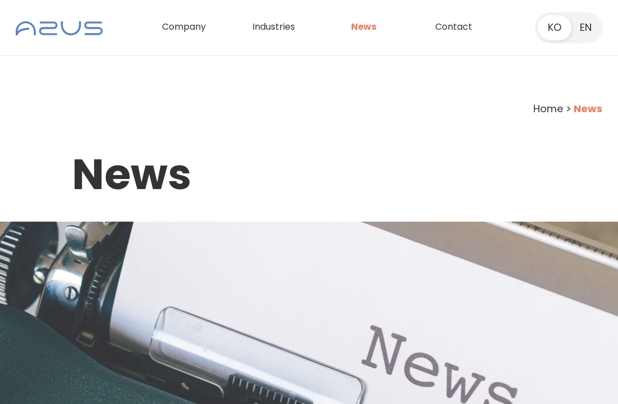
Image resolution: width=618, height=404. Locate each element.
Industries (273, 26)
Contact (453, 26)
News (363, 26)
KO (554, 27)
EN (586, 27)
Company (184, 26)
